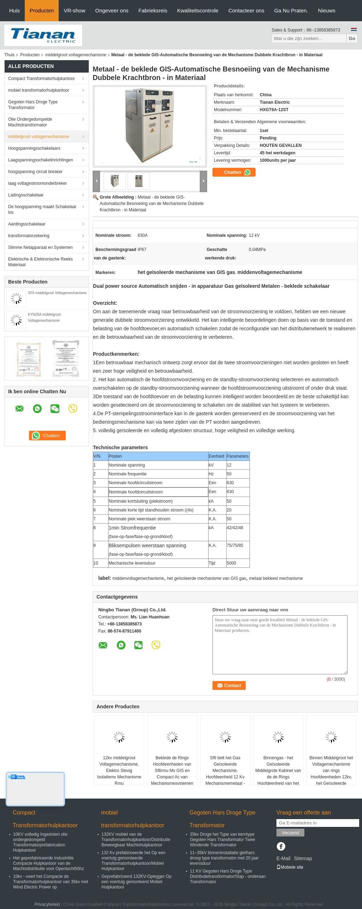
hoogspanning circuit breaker (35, 171)
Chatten (237, 172)
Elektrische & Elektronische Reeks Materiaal (40, 262)
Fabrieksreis (153, 10)
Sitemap (303, 858)
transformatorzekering (28, 235)
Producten (42, 10)
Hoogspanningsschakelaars (34, 148)
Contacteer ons (246, 10)
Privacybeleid (46, 904)
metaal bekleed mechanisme (276, 578)
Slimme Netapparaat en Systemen (40, 247)
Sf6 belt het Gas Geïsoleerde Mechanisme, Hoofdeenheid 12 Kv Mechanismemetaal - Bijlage (225, 773)
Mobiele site (289, 867)
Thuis (9, 54)
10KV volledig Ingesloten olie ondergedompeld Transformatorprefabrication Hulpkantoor (40, 842)
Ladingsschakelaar (25, 195)
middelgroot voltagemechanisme (75, 54)
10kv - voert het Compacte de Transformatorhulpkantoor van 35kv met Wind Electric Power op (50, 882)
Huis (14, 10)
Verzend (290, 832)
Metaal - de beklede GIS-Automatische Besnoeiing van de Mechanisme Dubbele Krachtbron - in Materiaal (152, 203)
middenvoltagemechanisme (138, 578)
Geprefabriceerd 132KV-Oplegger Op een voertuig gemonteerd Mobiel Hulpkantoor (136, 882)
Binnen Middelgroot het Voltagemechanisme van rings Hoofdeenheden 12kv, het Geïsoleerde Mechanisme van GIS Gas (331, 777)
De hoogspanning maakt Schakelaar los (42, 209)
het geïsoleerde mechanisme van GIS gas (206, 578)
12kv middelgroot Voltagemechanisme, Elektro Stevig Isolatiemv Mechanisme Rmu (119, 770)
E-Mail (283, 858)
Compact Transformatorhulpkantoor (41, 78)
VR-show (74, 10)
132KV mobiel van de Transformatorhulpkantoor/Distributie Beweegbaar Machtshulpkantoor (135, 839)
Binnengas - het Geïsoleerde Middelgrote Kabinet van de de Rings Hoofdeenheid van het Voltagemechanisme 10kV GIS (278, 777)
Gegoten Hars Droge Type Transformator (33, 104)
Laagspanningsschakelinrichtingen (40, 160)
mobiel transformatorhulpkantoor (38, 90)
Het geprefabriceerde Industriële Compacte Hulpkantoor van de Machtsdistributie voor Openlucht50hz (48, 863)
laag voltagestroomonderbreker (37, 183)
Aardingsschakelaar (26, 224)
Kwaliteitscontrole (197, 10)
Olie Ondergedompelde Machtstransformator (30, 122)
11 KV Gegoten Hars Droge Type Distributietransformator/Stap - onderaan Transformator (227, 876)
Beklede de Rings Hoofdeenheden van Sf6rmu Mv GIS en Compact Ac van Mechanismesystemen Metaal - (172, 773)
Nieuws (326, 10)
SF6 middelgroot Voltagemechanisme (57, 293)
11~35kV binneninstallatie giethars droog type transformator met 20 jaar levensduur (224, 858)
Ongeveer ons (111, 10)
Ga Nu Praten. (291, 10)
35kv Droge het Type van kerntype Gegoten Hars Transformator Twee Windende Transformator (222, 839)
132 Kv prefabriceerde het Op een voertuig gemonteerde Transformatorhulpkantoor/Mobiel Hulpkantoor (133, 860)
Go (352, 38)
